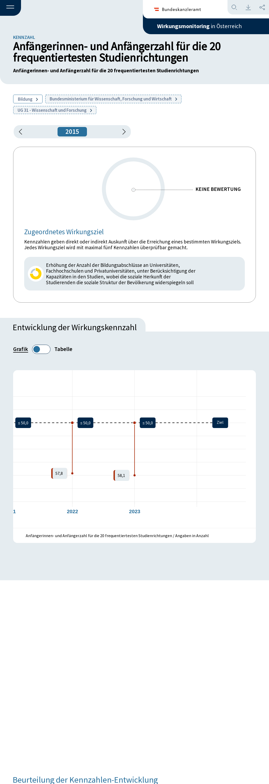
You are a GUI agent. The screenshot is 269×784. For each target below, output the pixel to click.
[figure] (134, 449)
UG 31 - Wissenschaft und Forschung (55, 110)
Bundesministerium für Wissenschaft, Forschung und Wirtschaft (113, 99)
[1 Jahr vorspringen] (122, 132)
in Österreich (199, 26)
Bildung (28, 99)
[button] (10, 8)
